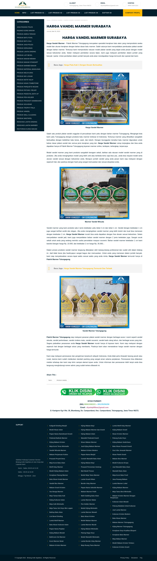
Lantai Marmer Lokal (119, 483)
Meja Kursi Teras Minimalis (59, 446)
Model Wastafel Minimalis (89, 537)
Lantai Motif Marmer (56, 520)
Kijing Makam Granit (119, 430)
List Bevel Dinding (56, 516)
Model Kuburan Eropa (120, 463)
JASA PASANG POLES (25, 27)
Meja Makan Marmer (119, 539)
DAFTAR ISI (107, 13)
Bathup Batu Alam (56, 512)
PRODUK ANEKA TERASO (26, 34)
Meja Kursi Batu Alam (57, 463)
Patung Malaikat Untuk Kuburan (123, 506)
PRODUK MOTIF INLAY (25, 80)
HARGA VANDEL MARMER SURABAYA (79, 26)
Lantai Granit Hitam (87, 479)
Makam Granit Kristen (57, 487)
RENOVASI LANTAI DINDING (27, 122)
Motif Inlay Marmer (56, 467)
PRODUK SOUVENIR (24, 104)
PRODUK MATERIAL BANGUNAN (28, 69)
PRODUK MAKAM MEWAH (26, 59)
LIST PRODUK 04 (91, 13)
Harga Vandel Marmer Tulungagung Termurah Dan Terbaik (88, 268)
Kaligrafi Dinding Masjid (58, 426)
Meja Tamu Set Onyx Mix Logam (61, 508)
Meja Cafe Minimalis (56, 504)
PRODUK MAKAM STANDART (27, 62)
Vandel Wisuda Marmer (57, 450)
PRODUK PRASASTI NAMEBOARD (29, 101)
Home (48, 20)
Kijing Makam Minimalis (89, 529)
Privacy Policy (124, 558)
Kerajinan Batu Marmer (120, 535)
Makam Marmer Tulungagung (122, 522)
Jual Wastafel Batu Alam (121, 467)
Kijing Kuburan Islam (57, 500)
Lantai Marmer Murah (88, 525)
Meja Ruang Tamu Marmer (90, 545)
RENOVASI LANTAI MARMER (27, 125)
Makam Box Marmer (119, 459)
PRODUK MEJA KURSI (25, 73)
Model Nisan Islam (56, 430)
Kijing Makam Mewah (57, 533)
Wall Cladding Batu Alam (89, 496)
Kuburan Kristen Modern (121, 514)
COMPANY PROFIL (132, 13)
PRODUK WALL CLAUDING (26, 115)
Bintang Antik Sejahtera (34, 558)
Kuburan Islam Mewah (120, 502)
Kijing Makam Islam (87, 434)
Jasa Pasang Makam (119, 479)
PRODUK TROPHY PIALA (26, 108)
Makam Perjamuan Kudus (58, 454)
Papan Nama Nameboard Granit (60, 434)
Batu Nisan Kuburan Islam (58, 525)
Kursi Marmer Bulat (56, 541)
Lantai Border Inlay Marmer (90, 541)
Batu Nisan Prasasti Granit (122, 446)
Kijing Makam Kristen (57, 442)
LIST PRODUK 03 (73, 13)
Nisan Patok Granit (119, 454)
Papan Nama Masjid (87, 454)
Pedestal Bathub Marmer (58, 438)
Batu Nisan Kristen (87, 516)
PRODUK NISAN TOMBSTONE (27, 83)
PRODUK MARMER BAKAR (26, 66)
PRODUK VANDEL (57, 20)
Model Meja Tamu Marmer (89, 475)
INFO (24, 13)
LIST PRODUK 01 (37, 13)
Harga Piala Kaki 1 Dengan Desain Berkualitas (83, 65)
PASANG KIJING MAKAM (26, 30)
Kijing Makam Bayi (87, 426)
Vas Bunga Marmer (56, 491)
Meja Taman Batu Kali (57, 496)
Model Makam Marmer (88, 520)
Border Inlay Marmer (88, 483)
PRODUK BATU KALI (24, 41)
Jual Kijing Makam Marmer (90, 446)
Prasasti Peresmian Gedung (90, 467)
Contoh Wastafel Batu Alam (90, 459)
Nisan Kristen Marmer (120, 434)
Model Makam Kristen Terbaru (123, 543)
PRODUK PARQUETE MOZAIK (27, 87)
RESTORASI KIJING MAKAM (27, 129)
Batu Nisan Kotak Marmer (58, 479)
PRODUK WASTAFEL (24, 118)
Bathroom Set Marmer (57, 537)
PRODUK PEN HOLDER (25, 97)
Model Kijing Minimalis (88, 508)
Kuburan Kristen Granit (120, 547)
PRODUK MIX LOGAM (24, 76)
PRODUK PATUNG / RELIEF (27, 90)
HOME (17, 13)
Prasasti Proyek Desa (57, 459)
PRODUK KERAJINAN (24, 48)
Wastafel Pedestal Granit (89, 438)
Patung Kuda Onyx (119, 438)
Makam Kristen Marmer (57, 545)
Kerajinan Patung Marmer (58, 475)
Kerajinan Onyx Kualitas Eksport (124, 530)
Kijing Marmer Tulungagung (122, 526)
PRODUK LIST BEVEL (24, 55)
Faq (141, 558)
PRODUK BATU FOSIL (25, 38)
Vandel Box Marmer (56, 483)
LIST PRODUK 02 (55, 13)
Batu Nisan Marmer (119, 518)
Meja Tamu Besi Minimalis (121, 491)
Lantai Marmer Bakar (88, 500)
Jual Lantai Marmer (119, 510)
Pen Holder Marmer (87, 504)
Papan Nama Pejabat (56, 529)
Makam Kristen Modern (89, 450)
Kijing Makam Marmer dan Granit (92, 430)
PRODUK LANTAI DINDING (26, 51)
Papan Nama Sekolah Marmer (91, 487)
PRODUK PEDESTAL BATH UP (28, 94)
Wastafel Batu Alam (119, 471)
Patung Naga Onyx (87, 533)
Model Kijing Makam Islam (58, 471)
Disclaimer (134, 558)
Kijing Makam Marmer (120, 487)
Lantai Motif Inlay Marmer (121, 426)
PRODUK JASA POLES (25, 44)
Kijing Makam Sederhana (121, 442)
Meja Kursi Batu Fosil (120, 475)
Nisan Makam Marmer (88, 442)
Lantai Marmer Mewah (88, 512)
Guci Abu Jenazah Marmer (121, 450)
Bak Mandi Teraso (87, 471)
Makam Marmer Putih (88, 491)
